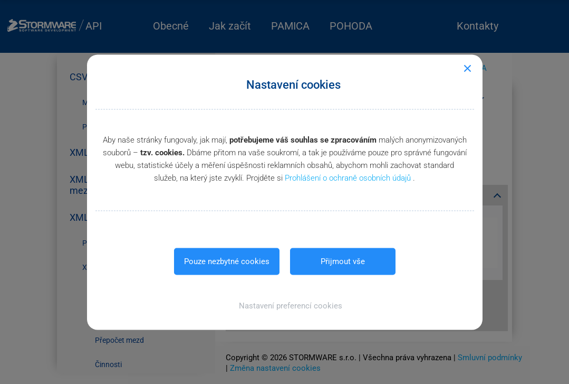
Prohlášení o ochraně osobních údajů (349, 177)
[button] (284, 305)
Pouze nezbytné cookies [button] (226, 261)
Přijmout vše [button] (343, 261)
